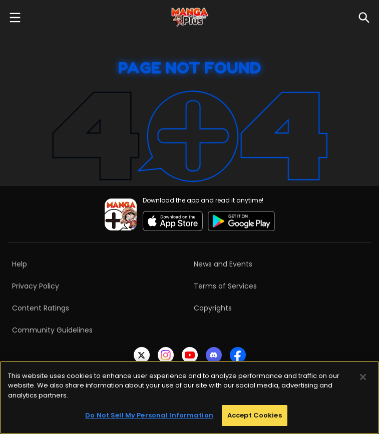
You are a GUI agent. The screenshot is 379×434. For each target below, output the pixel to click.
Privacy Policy (35, 286)
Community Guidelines (52, 330)
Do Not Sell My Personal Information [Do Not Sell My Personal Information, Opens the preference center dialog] (149, 415)
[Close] (363, 377)
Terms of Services (225, 286)
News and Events (223, 264)
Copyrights (213, 308)
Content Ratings (40, 308)
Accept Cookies (254, 415)
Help (19, 264)
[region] (189, 397)
